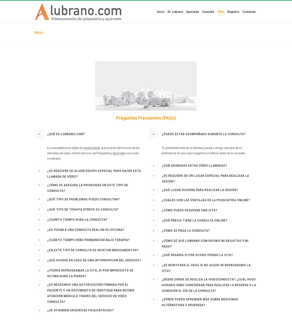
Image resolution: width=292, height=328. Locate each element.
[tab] (88, 134)
